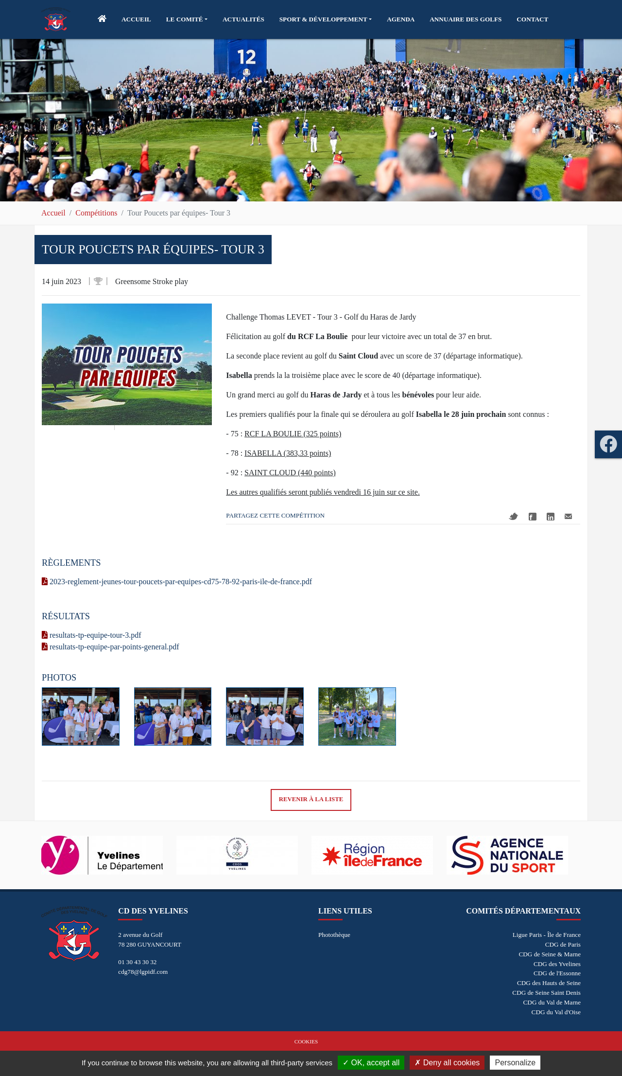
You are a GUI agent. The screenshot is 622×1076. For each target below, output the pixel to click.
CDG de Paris (563, 944)
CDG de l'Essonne (557, 973)
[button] (186, 19)
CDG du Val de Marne (552, 1002)
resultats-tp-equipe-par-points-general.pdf (110, 647)
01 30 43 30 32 (137, 962)
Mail (568, 516)
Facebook (532, 516)
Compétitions (96, 213)
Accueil (53, 213)
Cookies (306, 1041)
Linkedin (550, 516)
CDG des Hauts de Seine (549, 982)
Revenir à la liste (311, 799)
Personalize (515, 1062)
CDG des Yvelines (557, 964)
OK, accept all (371, 1062)
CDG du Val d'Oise (556, 1012)
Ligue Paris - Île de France (547, 934)
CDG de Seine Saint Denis (546, 992)
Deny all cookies (447, 1062)
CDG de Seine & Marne (550, 954)
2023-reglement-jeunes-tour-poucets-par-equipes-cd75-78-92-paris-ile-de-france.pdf (177, 581)
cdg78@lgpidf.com (143, 971)
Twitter (513, 516)
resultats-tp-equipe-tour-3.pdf (91, 635)
